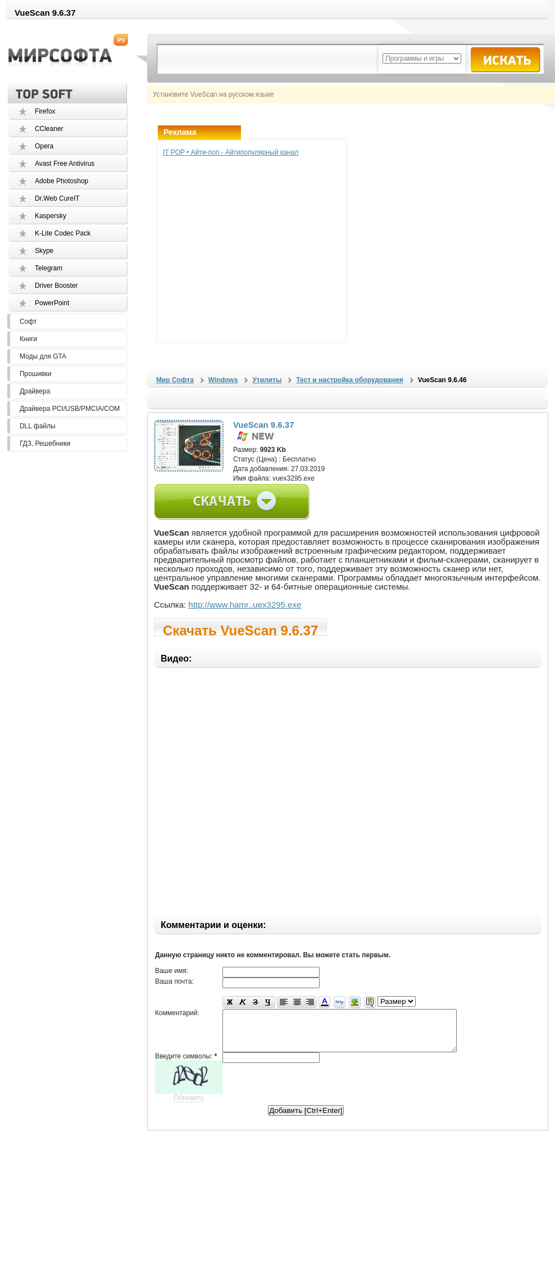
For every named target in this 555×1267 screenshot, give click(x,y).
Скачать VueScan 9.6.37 (240, 629)
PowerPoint (52, 303)
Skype (44, 251)
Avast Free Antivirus (65, 164)
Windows (223, 380)
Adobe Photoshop (61, 181)
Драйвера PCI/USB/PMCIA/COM (70, 409)
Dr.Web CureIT (57, 198)
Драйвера (35, 391)
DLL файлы (38, 426)
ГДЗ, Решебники (45, 443)
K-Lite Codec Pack (62, 233)
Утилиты (266, 380)
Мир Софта (175, 380)
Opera (44, 146)
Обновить (189, 1106)
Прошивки (36, 374)
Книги (28, 339)
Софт (28, 321)
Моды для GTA (43, 356)
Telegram (48, 268)
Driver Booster (56, 285)
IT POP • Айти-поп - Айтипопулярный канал (230, 152)
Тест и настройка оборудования (349, 380)
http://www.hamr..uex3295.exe (244, 604)
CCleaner (49, 129)
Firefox (45, 111)
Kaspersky (50, 216)
